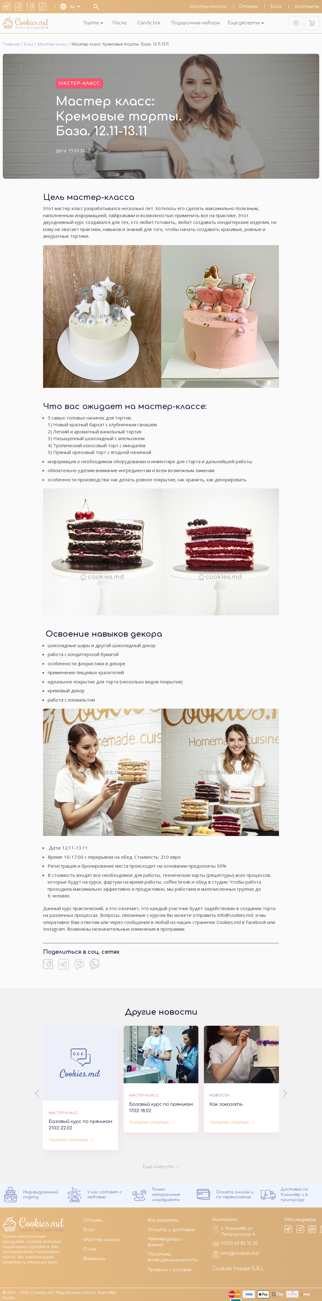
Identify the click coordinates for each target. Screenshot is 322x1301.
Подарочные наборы (195, 22)
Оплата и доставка (171, 1227)
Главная (11, 42)
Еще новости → (161, 1164)
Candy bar (149, 22)
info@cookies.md (235, 1251)
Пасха (120, 22)
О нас (90, 1246)
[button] (37, 1091)
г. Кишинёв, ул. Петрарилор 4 (233, 1229)
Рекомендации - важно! (165, 1239)
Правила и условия (169, 1267)
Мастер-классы (209, 6)
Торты (94, 23)
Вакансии (94, 1256)
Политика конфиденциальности (173, 1254)
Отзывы (249, 6)
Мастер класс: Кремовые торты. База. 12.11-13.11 (120, 42)
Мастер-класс (52, 42)
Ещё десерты (247, 23)
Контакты (306, 6)
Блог (276, 6)
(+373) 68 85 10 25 (235, 1241)
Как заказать (163, 1217)
